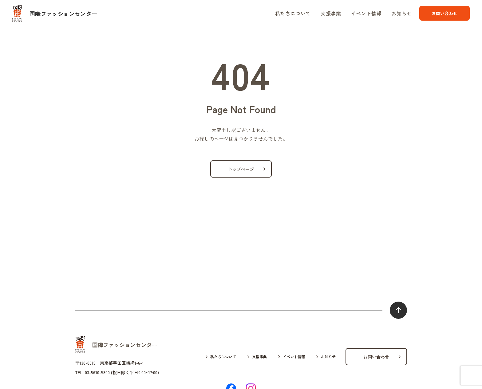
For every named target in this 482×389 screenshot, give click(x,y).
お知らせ (401, 13)
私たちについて (293, 13)
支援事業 (331, 13)
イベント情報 (366, 13)
